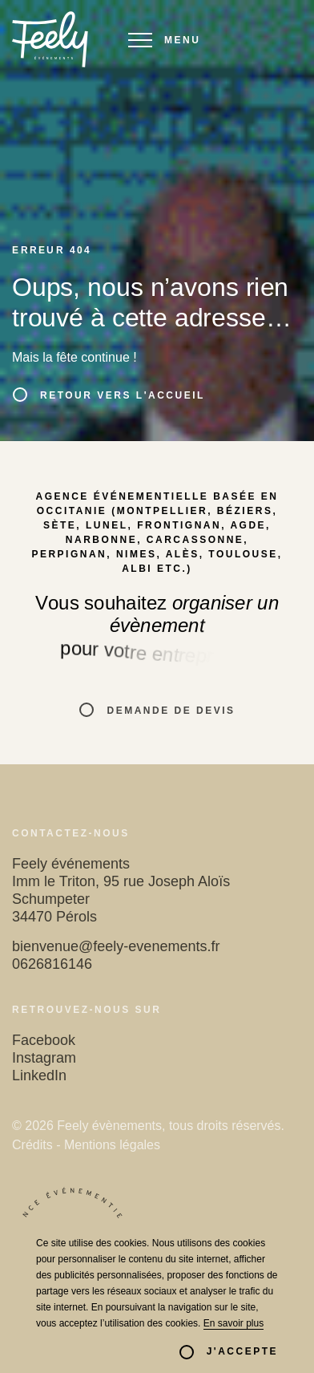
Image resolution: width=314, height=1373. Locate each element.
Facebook (43, 1040)
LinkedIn (39, 1075)
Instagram (44, 1058)
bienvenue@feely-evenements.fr (115, 946)
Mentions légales (112, 1145)
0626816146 (52, 964)
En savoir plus (233, 1323)
